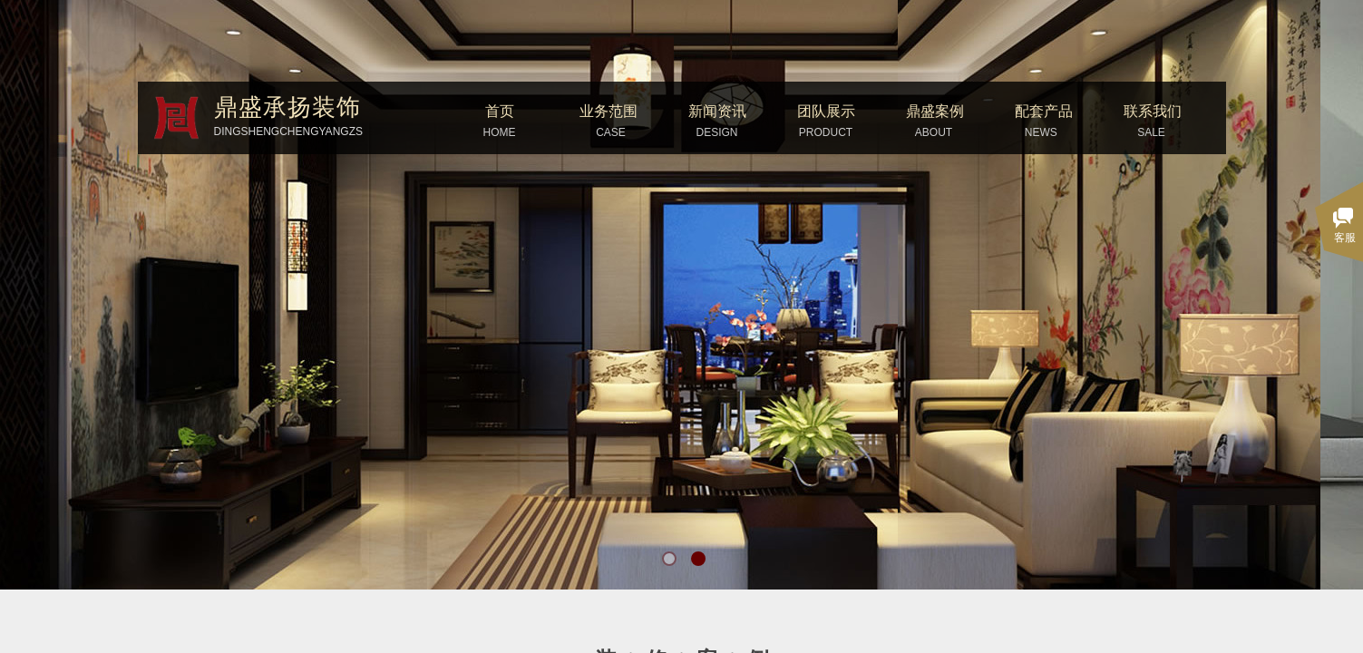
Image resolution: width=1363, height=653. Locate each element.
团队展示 (826, 111)
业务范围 (608, 111)
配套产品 (1044, 111)
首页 (499, 111)
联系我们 (1153, 111)
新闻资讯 (717, 111)
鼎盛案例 (935, 111)
